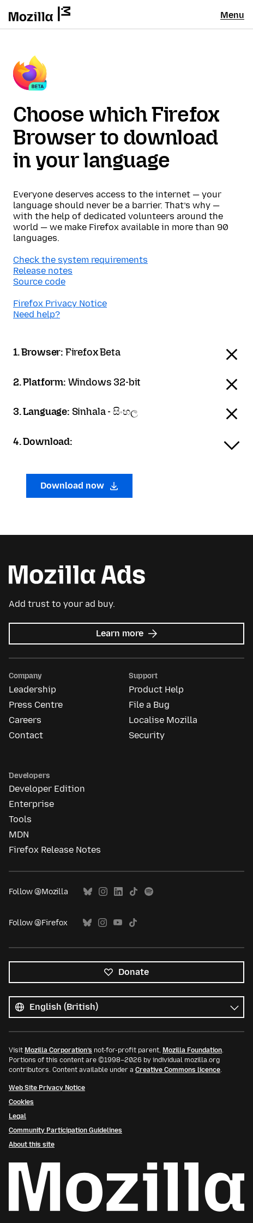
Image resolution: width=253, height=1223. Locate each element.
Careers (25, 720)
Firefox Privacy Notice (60, 303)
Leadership (32, 689)
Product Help (156, 689)
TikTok (133, 892)
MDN (19, 834)
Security (147, 735)
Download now (79, 485)
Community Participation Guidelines (65, 1130)
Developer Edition (47, 789)
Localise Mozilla (163, 720)
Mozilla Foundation (192, 1050)
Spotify (148, 892)
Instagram (103, 892)
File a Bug (149, 705)
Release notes (43, 271)
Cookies (21, 1102)
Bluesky (87, 892)
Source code (39, 281)
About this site (32, 1144)
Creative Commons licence (177, 1070)
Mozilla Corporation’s (58, 1050)
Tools (20, 819)
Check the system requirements (80, 260)
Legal (17, 1116)
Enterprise (31, 804)
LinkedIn (118, 892)
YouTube (117, 923)
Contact (26, 735)
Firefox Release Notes (55, 850)
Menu (232, 15)
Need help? (36, 314)
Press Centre (36, 705)
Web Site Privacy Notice (47, 1088)
